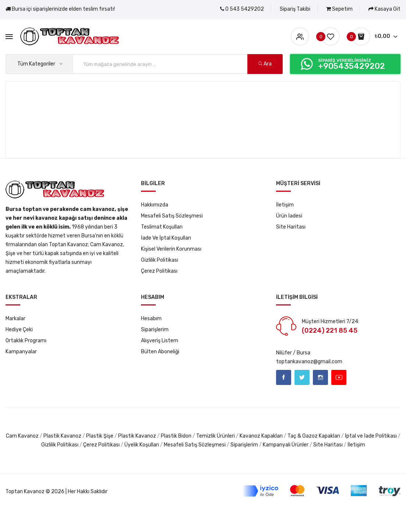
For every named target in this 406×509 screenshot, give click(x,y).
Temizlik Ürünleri (215, 436)
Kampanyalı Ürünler (285, 445)
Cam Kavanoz (22, 436)
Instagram (320, 377)
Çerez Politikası (159, 271)
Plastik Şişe (99, 436)
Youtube (338, 377)
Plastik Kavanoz (62, 436)
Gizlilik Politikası (159, 260)
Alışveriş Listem (159, 340)
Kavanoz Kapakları (261, 436)
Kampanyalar (21, 352)
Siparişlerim (155, 329)
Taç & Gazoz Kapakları (313, 436)
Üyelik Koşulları (141, 445)
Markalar (15, 318)
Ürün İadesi (289, 216)
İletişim (285, 205)
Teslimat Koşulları (162, 227)
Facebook (283, 377)
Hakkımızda (154, 205)
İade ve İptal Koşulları (166, 238)
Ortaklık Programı (26, 340)
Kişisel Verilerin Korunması (171, 249)
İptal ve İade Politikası (371, 436)
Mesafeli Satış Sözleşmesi (172, 216)
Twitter (302, 377)
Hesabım (151, 318)
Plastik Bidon (176, 436)
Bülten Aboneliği (160, 352)
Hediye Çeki (19, 329)
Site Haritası (291, 227)
